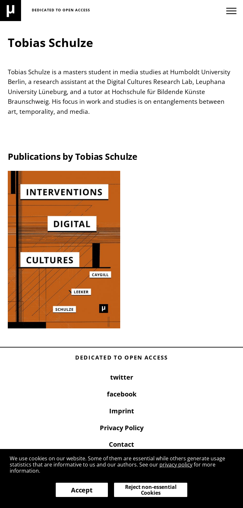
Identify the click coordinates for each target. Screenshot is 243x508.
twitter (121, 377)
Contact (121, 444)
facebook (121, 394)
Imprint (121, 411)
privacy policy (175, 464)
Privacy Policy (122, 427)
